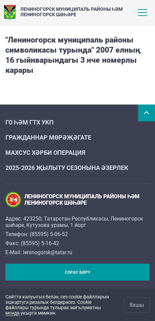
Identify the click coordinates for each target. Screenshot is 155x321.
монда (12, 313)
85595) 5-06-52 (49, 234)
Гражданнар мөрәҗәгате (48, 137)
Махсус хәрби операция (45, 152)
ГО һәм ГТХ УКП (29, 122)
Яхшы (136, 305)
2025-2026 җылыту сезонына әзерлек (66, 167)
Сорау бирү (77, 272)
